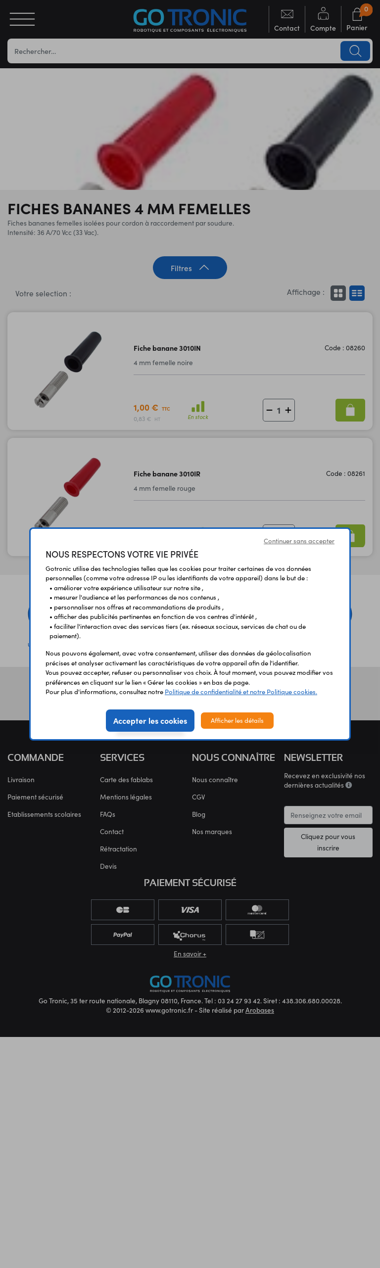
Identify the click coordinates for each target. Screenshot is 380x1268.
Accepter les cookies (150, 720)
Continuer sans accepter (299, 540)
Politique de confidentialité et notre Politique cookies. (241, 691)
